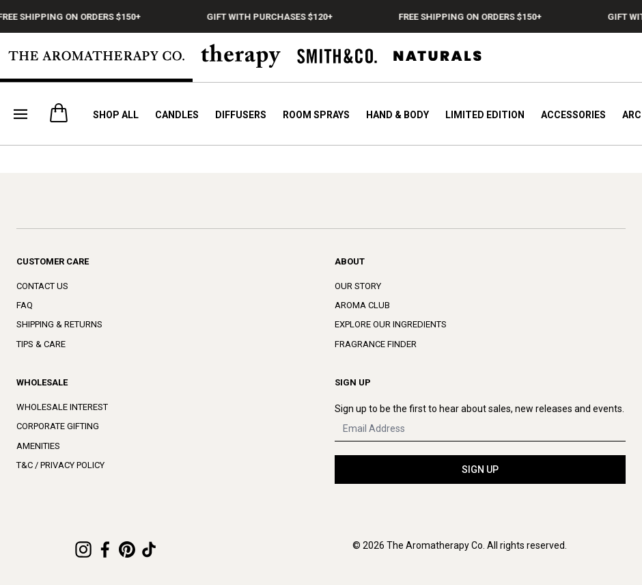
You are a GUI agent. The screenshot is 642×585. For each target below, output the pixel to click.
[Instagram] (83, 549)
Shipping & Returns (59, 324)
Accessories (573, 114)
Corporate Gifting (57, 426)
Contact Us (42, 286)
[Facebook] (105, 549)
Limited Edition (485, 114)
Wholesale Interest (62, 407)
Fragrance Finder (376, 344)
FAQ (24, 305)
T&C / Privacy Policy (60, 465)
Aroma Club (362, 305)
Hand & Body (397, 114)
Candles (177, 114)
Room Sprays (316, 114)
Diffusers (240, 114)
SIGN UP (480, 469)
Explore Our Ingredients (391, 324)
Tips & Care (41, 344)
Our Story (358, 286)
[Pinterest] (127, 549)
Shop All (116, 114)
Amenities (38, 446)
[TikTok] (149, 549)
